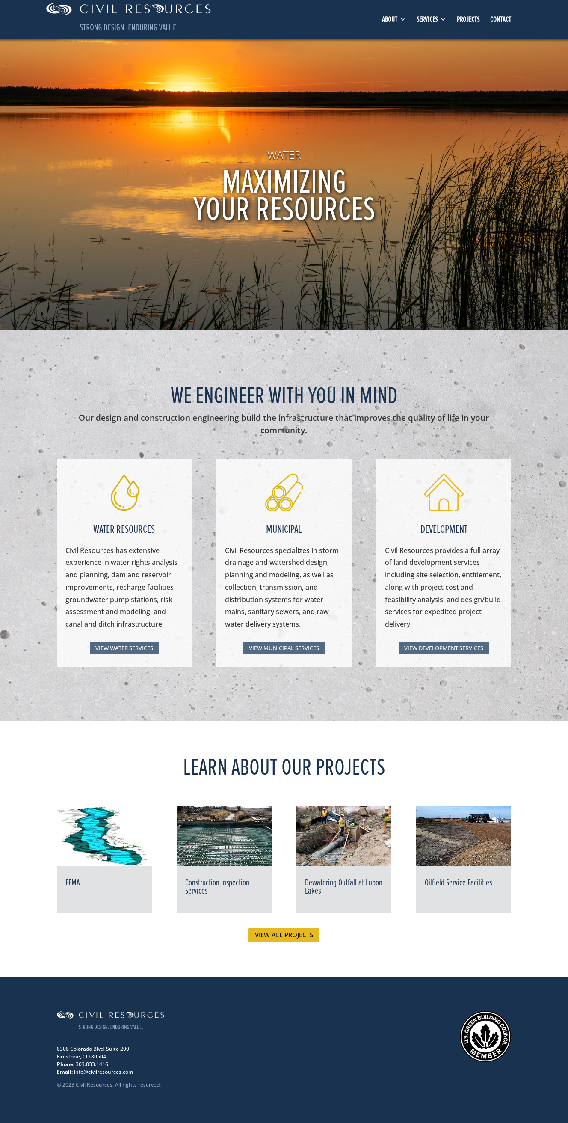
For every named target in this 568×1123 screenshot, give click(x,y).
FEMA (72, 882)
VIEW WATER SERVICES (124, 648)
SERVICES (427, 20)
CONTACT (500, 20)
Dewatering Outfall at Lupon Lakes (343, 886)
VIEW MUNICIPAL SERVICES (284, 648)
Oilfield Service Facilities (458, 882)
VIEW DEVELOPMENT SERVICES (443, 648)
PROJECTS (468, 20)
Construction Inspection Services (217, 886)
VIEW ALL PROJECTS (284, 934)
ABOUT (389, 20)
